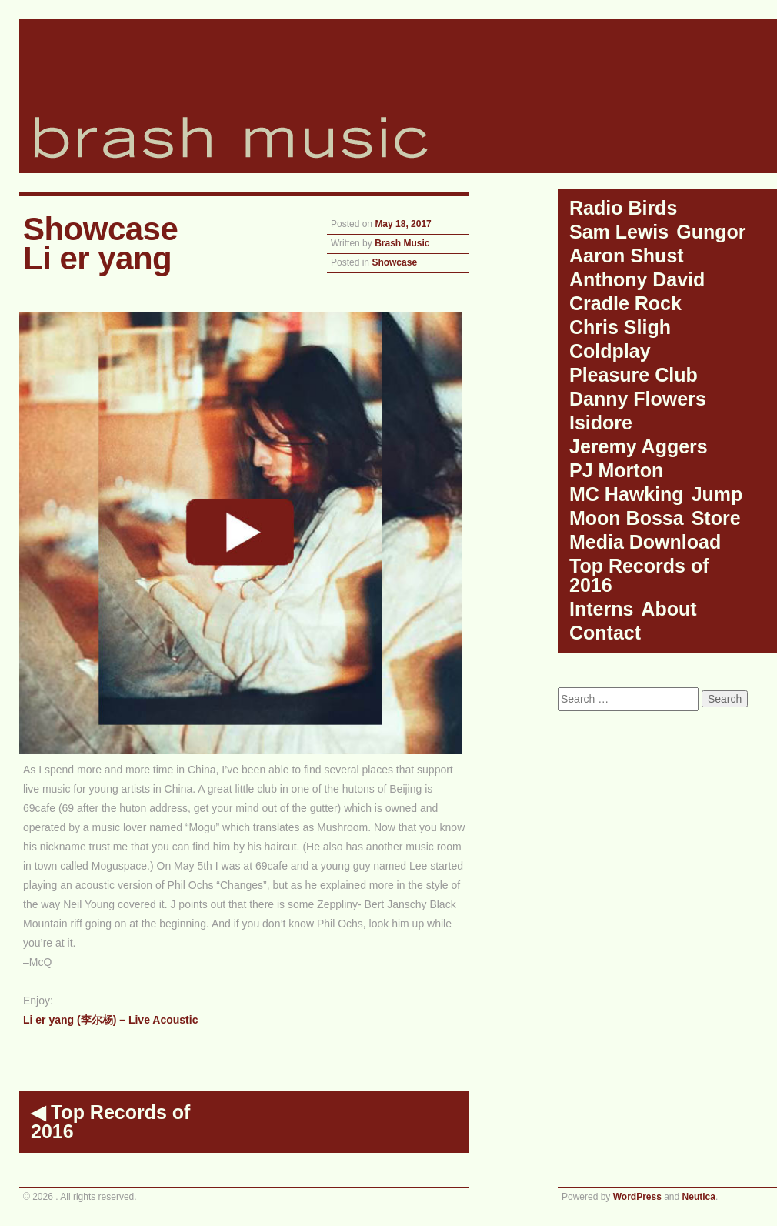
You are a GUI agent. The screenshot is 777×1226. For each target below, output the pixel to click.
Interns (601, 609)
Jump (717, 494)
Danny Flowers (637, 398)
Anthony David (637, 279)
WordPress (637, 1196)
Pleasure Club (633, 375)
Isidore (600, 422)
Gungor (710, 231)
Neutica (698, 1196)
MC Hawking (626, 494)
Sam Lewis (619, 231)
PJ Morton (616, 470)
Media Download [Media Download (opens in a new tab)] (645, 542)
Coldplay (610, 351)
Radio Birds (623, 208)
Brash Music (402, 243)
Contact (605, 632)
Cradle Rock (625, 303)
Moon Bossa (626, 518)
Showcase (394, 262)
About (668, 609)
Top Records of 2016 (110, 1121)
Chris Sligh (620, 327)
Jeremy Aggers (638, 446)
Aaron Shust (626, 255)
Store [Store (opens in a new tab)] (716, 518)
